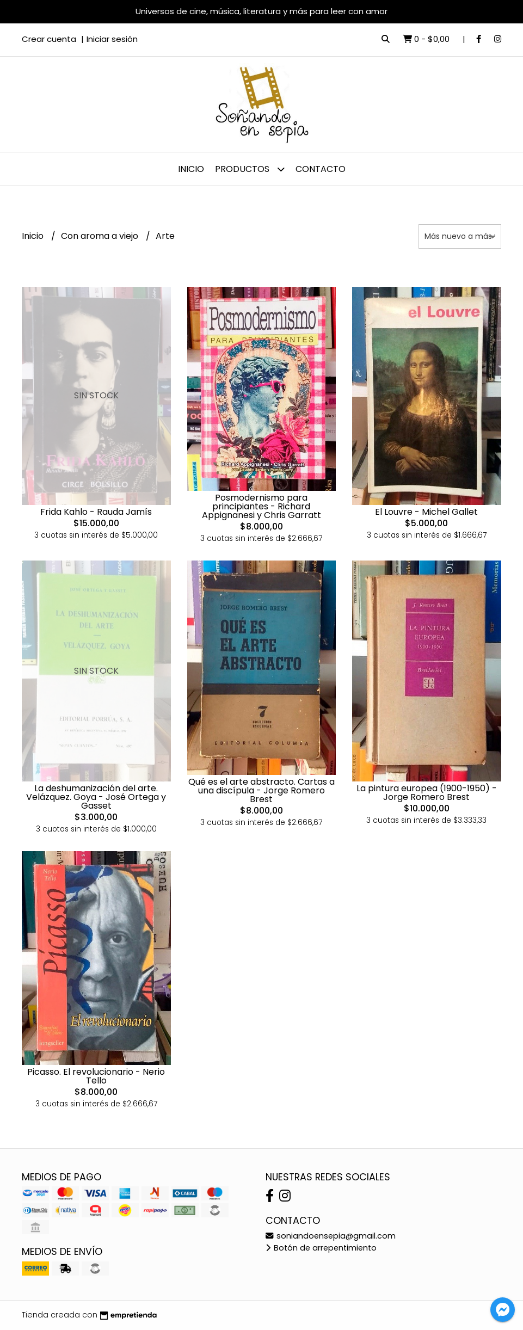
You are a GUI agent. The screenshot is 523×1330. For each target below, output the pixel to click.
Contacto (321, 169)
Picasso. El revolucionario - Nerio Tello (96, 1076)
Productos (250, 169)
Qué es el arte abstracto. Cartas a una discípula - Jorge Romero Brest (261, 790)
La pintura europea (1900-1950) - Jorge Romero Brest (426, 792)
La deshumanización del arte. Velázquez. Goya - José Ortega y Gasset (96, 797)
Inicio (191, 169)
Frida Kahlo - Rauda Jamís (96, 512)
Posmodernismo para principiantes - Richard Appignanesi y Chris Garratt (261, 506)
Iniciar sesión (112, 39)
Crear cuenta (49, 39)
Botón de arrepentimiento (321, 1247)
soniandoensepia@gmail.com (331, 1235)
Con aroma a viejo (100, 236)
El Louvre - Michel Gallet (426, 512)
